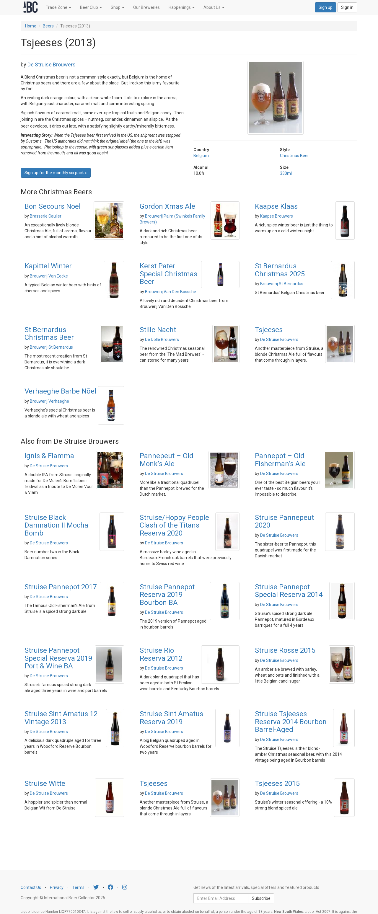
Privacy (56, 887)
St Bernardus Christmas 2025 (280, 270)
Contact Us (31, 887)
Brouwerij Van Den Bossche (170, 291)
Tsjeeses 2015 (277, 783)
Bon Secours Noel (53, 206)
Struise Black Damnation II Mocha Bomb (56, 525)
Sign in (347, 7)
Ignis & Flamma (49, 456)
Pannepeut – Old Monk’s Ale (166, 460)
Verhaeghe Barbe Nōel (60, 391)
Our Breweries (146, 7)
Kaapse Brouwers (276, 216)
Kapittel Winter (48, 266)
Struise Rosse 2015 (285, 650)
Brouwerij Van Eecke (49, 276)
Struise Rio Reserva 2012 (161, 654)
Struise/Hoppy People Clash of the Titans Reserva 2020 (174, 525)
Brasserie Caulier (45, 216)
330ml (286, 173)
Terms (78, 887)
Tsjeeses (269, 330)
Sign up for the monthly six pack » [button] (56, 172)
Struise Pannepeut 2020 (284, 521)
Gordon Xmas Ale (167, 206)
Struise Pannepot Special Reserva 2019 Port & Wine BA (58, 658)
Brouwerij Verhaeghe (49, 401)
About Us (213, 7)
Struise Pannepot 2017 (61, 587)
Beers (48, 26)
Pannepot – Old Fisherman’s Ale (280, 460)
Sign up (326, 7)
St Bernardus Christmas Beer (49, 334)
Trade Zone (58, 7)
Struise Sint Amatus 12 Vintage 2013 (61, 718)
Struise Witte (45, 783)
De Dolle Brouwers (162, 339)
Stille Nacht (158, 330)
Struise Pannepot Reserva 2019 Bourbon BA (167, 595)
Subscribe (261, 898)
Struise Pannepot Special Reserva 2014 (288, 591)
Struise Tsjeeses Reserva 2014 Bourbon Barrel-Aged (291, 722)
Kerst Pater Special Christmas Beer (168, 274)
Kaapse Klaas (276, 206)
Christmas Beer (294, 155)
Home (30, 26)
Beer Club (91, 7)
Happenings (182, 7)
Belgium (201, 155)
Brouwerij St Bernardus (281, 283)
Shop (117, 7)
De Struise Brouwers (51, 64)
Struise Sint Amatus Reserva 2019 (171, 718)
